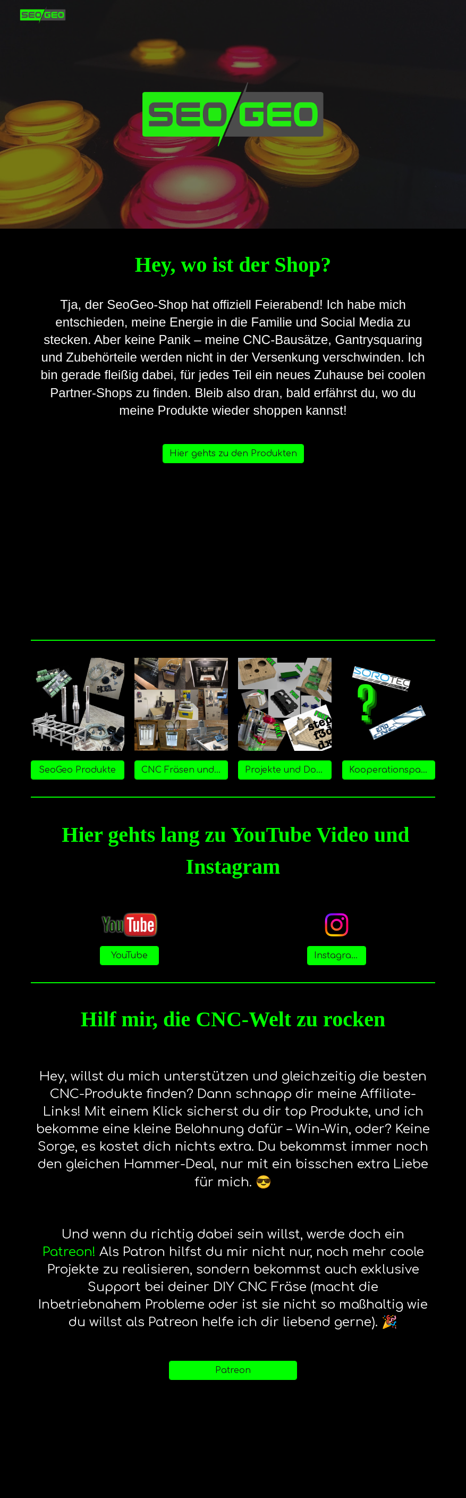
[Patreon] (233, 1370)
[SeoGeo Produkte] (77, 770)
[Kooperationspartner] (389, 770)
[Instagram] (337, 955)
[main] (233, 264)
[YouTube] (129, 955)
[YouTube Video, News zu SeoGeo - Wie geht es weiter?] (233, 556)
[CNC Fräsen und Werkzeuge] (181, 770)
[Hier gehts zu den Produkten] (233, 453)
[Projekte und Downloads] (285, 770)
